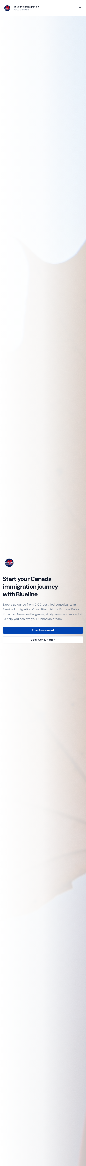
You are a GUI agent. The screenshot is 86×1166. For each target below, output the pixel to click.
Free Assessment (43, 630)
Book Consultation (43, 639)
